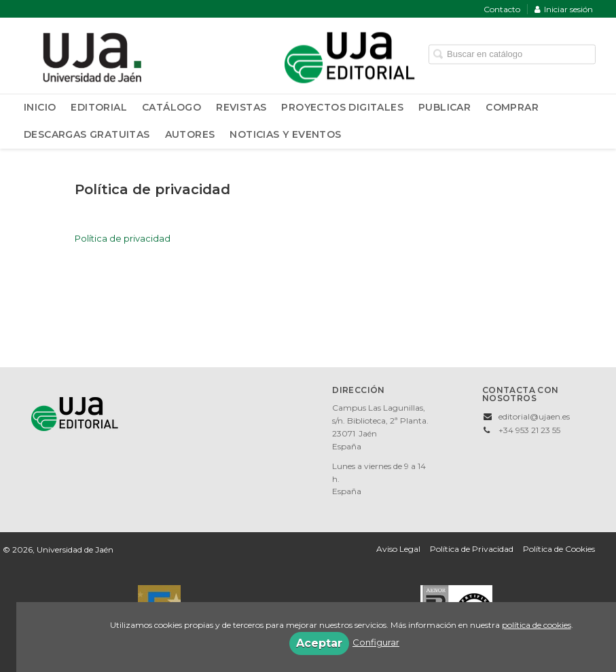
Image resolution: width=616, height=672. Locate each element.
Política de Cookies (559, 549)
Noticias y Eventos (285, 134)
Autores (190, 134)
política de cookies (536, 625)
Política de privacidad (122, 238)
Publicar (444, 107)
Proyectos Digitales (342, 107)
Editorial (99, 107)
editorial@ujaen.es (534, 416)
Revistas (241, 107)
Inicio (40, 107)
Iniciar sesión (564, 9)
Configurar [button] (375, 642)
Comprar (512, 107)
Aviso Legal (398, 549)
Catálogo (171, 107)
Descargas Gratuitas (87, 134)
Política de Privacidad (471, 549)
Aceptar (319, 643)
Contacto (502, 9)
